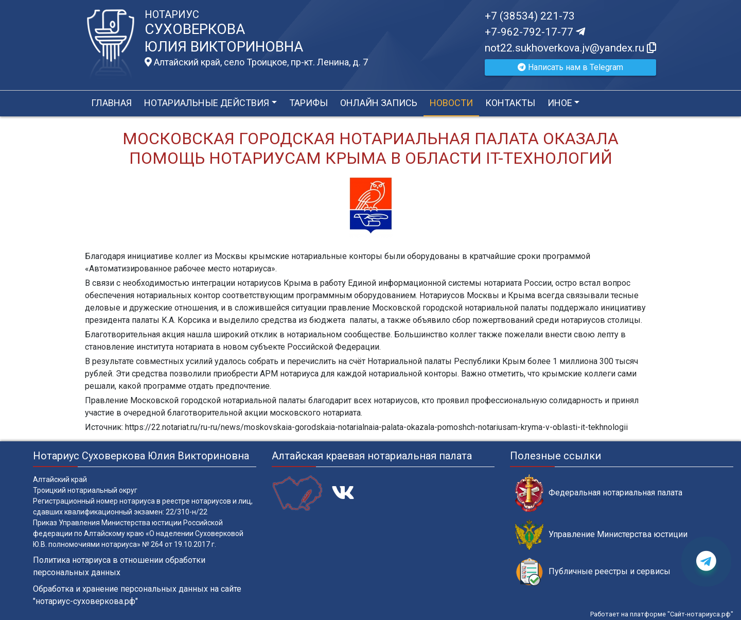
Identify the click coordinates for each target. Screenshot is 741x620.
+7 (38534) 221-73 (530, 16)
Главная (111, 102)
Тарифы (308, 102)
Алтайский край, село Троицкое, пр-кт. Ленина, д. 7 (256, 62)
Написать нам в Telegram (570, 67)
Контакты (510, 102)
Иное (560, 102)
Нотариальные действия (206, 102)
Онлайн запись (378, 102)
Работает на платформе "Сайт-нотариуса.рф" (661, 614)
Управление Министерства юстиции (601, 535)
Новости (451, 102)
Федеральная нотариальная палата (598, 493)
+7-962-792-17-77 (535, 32)
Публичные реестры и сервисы (593, 572)
